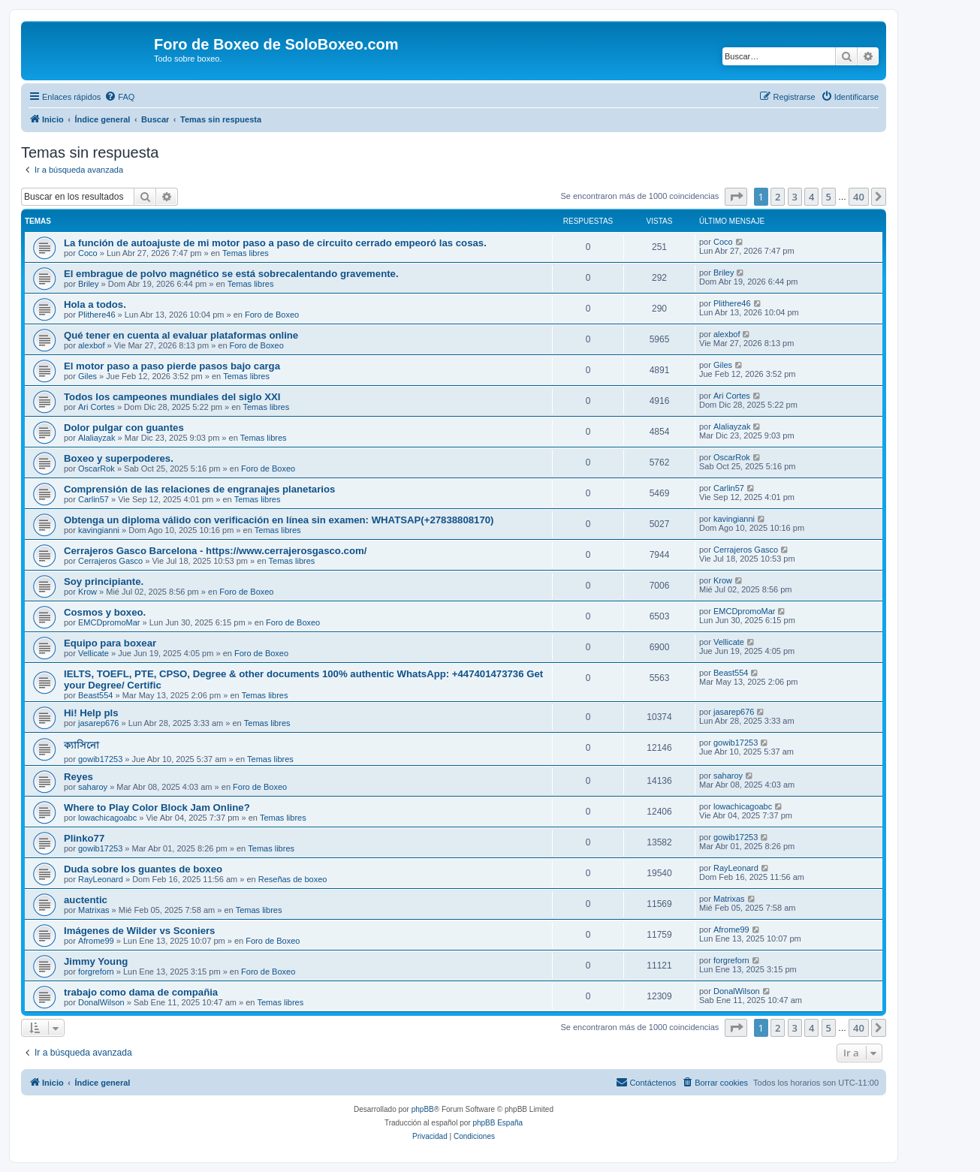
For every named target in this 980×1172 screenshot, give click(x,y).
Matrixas (94, 909)
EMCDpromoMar (109, 622)
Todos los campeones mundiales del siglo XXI (172, 396)
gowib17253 (100, 759)
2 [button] (777, 196)
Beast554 (95, 695)
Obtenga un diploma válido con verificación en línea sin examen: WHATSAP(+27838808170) (279, 520)
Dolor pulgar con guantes (124, 427)
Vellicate (93, 653)
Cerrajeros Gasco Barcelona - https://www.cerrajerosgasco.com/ (215, 550)
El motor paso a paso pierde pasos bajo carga (172, 366)
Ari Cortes (96, 406)
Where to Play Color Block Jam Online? (157, 807)
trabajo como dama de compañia (141, 992)
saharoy (92, 786)
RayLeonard (100, 879)
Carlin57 (93, 499)
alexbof (91, 345)
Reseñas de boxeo (292, 879)
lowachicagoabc (107, 817)
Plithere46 (97, 314)
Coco (88, 253)
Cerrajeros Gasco (110, 560)
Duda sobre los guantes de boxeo (143, 869)
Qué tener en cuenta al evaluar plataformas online (181, 335)
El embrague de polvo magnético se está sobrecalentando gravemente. (231, 273)
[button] (736, 197)
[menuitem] (119, 97)
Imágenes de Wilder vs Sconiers (139, 930)
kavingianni (98, 530)
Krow (87, 591)
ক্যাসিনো (81, 745)
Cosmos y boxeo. (105, 612)
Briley (88, 283)
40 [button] (858, 196)
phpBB (423, 1109)
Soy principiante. (103, 581)
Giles (87, 376)
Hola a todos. (95, 304)
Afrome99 (96, 940)
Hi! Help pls (91, 713)
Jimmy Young (96, 961)
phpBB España (497, 1123)
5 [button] (828, 196)
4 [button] (811, 196)
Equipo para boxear (110, 643)
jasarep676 (98, 723)
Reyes (78, 776)
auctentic (85, 899)
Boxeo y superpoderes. (118, 458)
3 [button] (795, 196)
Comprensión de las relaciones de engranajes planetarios (199, 489)
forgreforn (96, 971)
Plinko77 (84, 838)
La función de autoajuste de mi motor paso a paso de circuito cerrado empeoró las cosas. (275, 243)
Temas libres (245, 253)
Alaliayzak (97, 437)
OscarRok (96, 468)
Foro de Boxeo (272, 314)
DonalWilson (101, 1002)
